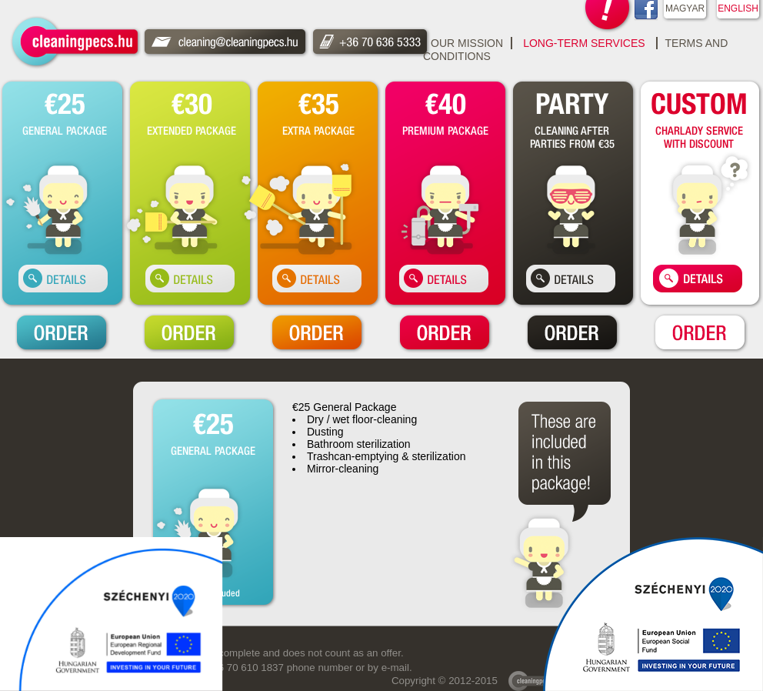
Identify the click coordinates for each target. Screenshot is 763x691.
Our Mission (467, 43)
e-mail (395, 667)
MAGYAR (685, 8)
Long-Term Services (584, 43)
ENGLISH (738, 8)
